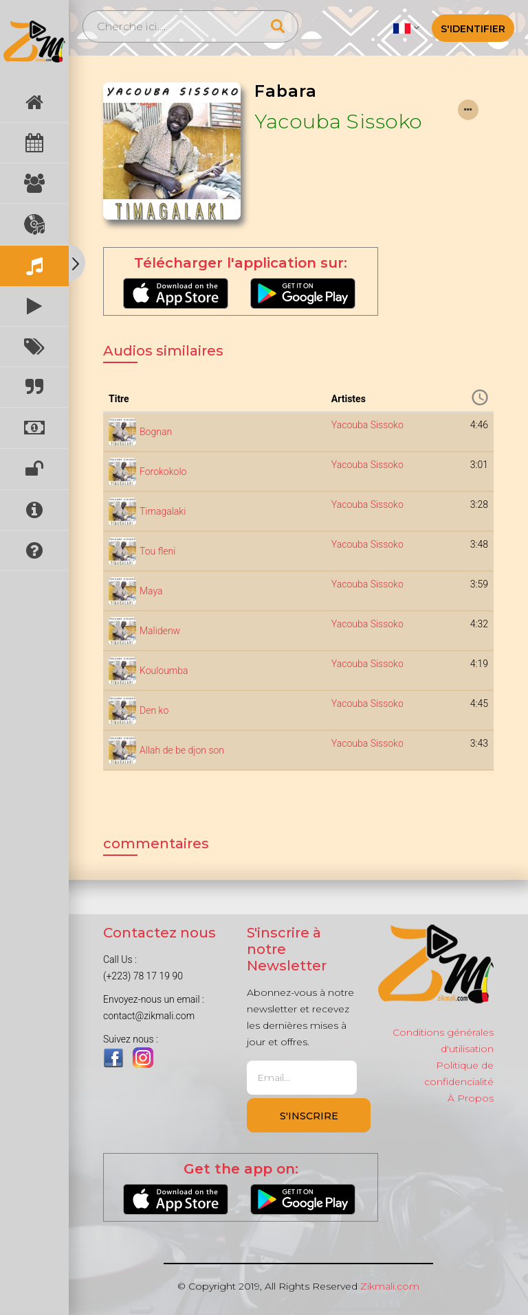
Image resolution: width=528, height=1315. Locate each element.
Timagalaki (163, 511)
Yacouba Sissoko (338, 121)
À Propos (471, 1098)
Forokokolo (163, 471)
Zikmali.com (389, 1286)
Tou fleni (157, 551)
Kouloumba (164, 670)
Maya (151, 590)
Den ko (154, 710)
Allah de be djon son (182, 750)
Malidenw (160, 630)
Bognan (156, 431)
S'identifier (473, 29)
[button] (406, 27)
